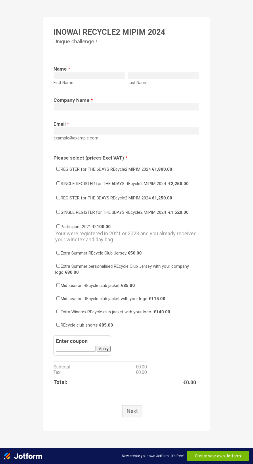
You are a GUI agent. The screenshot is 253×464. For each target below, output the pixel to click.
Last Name (137, 82)
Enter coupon (72, 341)
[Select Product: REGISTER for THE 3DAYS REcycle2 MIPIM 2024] (58, 197)
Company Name (73, 100)
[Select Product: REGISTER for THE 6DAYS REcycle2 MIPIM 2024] (58, 169)
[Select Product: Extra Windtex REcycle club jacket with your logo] (58, 311)
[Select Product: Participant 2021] (58, 226)
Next (132, 411)
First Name (63, 82)
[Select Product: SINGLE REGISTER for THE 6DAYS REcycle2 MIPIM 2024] (58, 183)
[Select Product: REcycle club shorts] (58, 325)
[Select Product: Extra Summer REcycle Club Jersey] (58, 253)
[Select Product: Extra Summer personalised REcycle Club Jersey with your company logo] (58, 266)
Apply (103, 349)
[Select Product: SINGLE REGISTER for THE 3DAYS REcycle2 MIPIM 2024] (58, 212)
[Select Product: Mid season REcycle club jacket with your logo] (58, 298)
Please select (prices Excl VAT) (90, 158)
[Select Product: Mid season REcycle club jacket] (58, 285)
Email (61, 124)
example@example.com (75, 138)
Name (61, 69)
